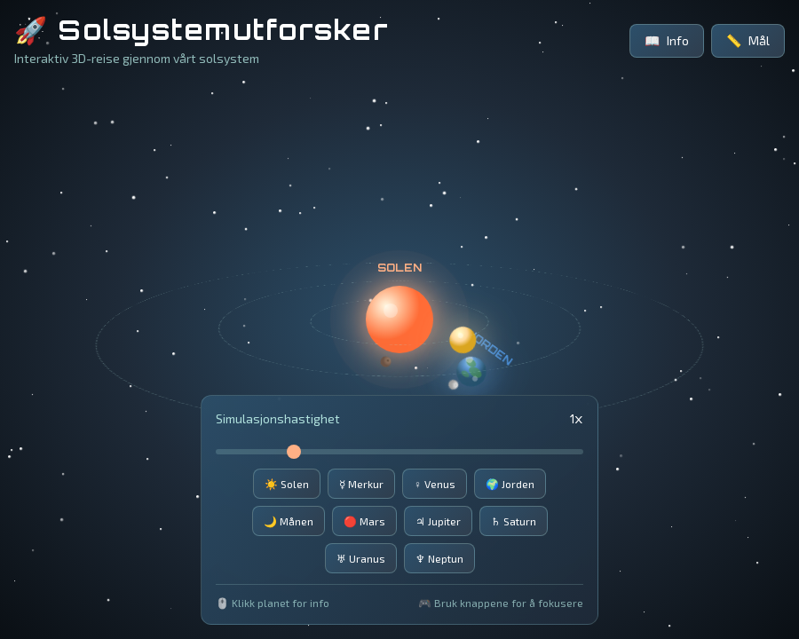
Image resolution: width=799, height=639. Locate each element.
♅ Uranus (360, 558)
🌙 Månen (288, 521)
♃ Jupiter (438, 521)
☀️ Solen (287, 483)
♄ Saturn (513, 521)
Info (667, 41)
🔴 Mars (364, 521)
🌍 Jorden (510, 483)
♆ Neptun (439, 558)
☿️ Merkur (361, 483)
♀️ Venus (434, 483)
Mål (748, 41)
